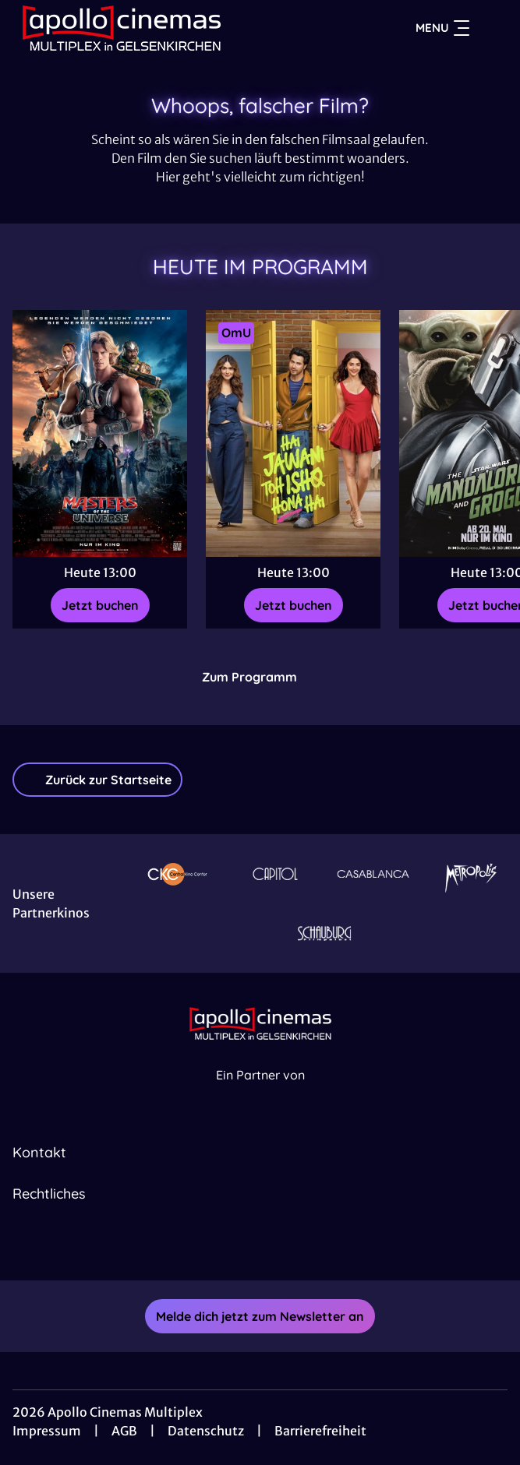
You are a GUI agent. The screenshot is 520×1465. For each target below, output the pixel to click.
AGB (124, 1431)
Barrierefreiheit (320, 1431)
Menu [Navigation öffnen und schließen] (442, 28)
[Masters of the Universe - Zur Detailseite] (99, 433)
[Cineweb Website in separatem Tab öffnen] (260, 1091)
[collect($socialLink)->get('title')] (243, 1246)
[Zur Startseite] (121, 28)
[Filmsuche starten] (492, 28)
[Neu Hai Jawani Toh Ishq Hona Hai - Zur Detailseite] (293, 433)
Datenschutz (206, 1431)
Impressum (46, 1431)
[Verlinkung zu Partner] (177, 873)
